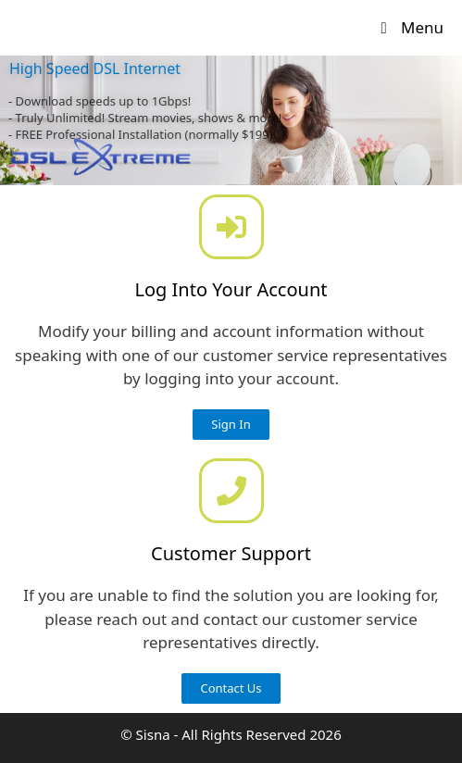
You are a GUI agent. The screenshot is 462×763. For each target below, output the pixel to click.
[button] (230, 424)
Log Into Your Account (231, 289)
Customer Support (231, 553)
